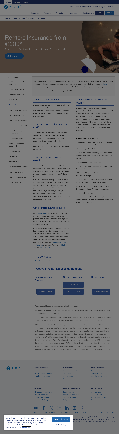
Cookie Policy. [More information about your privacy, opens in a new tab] (26, 427)
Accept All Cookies (61, 419)
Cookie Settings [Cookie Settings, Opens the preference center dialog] (61, 425)
